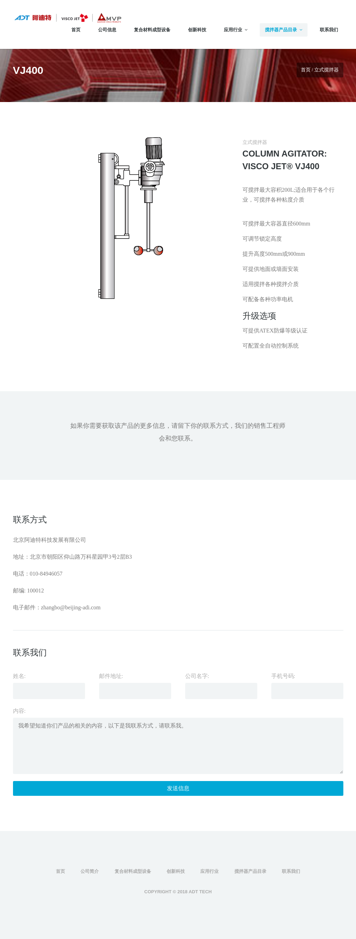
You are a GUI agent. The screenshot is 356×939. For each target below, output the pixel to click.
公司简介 (89, 871)
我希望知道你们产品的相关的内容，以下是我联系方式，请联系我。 (178, 746)
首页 (75, 29)
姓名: (19, 676)
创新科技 (197, 29)
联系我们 (329, 29)
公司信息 (107, 29)
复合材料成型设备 (152, 29)
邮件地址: (111, 676)
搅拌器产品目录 (283, 29)
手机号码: (283, 676)
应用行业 (235, 29)
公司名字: (197, 676)
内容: (19, 711)
